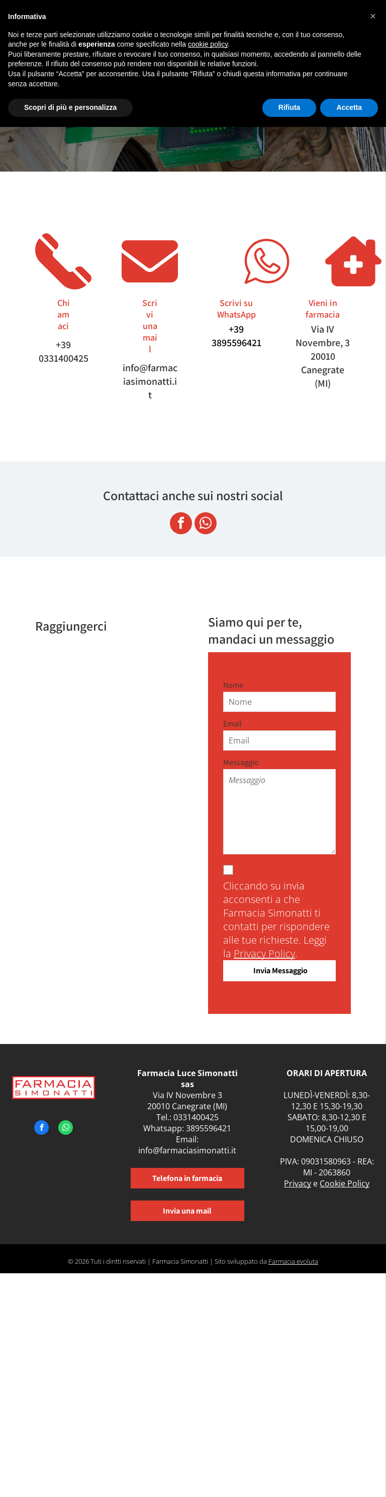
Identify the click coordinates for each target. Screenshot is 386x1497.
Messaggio (241, 762)
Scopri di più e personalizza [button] (70, 107)
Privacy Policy (264, 953)
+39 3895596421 (236, 336)
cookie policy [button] (208, 44)
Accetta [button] (349, 107)
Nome (233, 685)
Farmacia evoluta (293, 1261)
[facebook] (181, 524)
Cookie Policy (344, 1183)
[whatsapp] (206, 524)
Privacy (297, 1183)
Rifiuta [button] (289, 107)
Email (232, 723)
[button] (373, 16)
